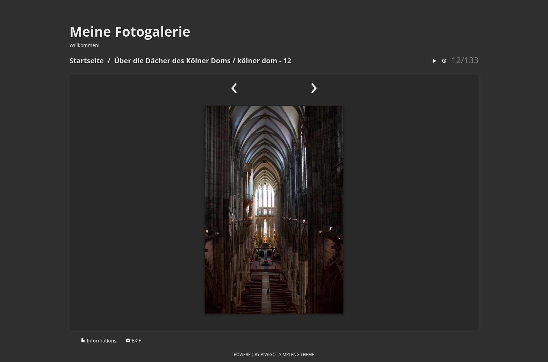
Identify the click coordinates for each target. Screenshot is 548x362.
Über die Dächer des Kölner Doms (172, 60)
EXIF (133, 340)
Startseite (87, 60)
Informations (98, 340)
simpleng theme (296, 354)
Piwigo (268, 354)
